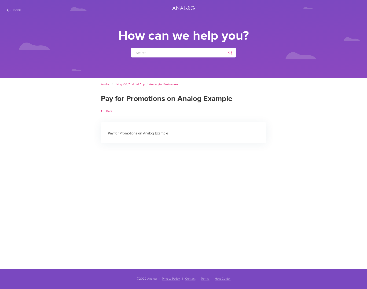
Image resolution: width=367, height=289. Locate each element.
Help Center (223, 279)
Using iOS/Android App (129, 84)
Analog (105, 84)
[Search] (183, 52)
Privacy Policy (171, 279)
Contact (190, 279)
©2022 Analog (147, 279)
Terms (205, 279)
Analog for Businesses (163, 84)
